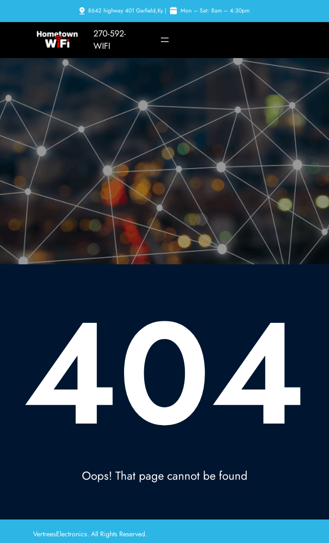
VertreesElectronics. (62, 534)
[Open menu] (165, 40)
